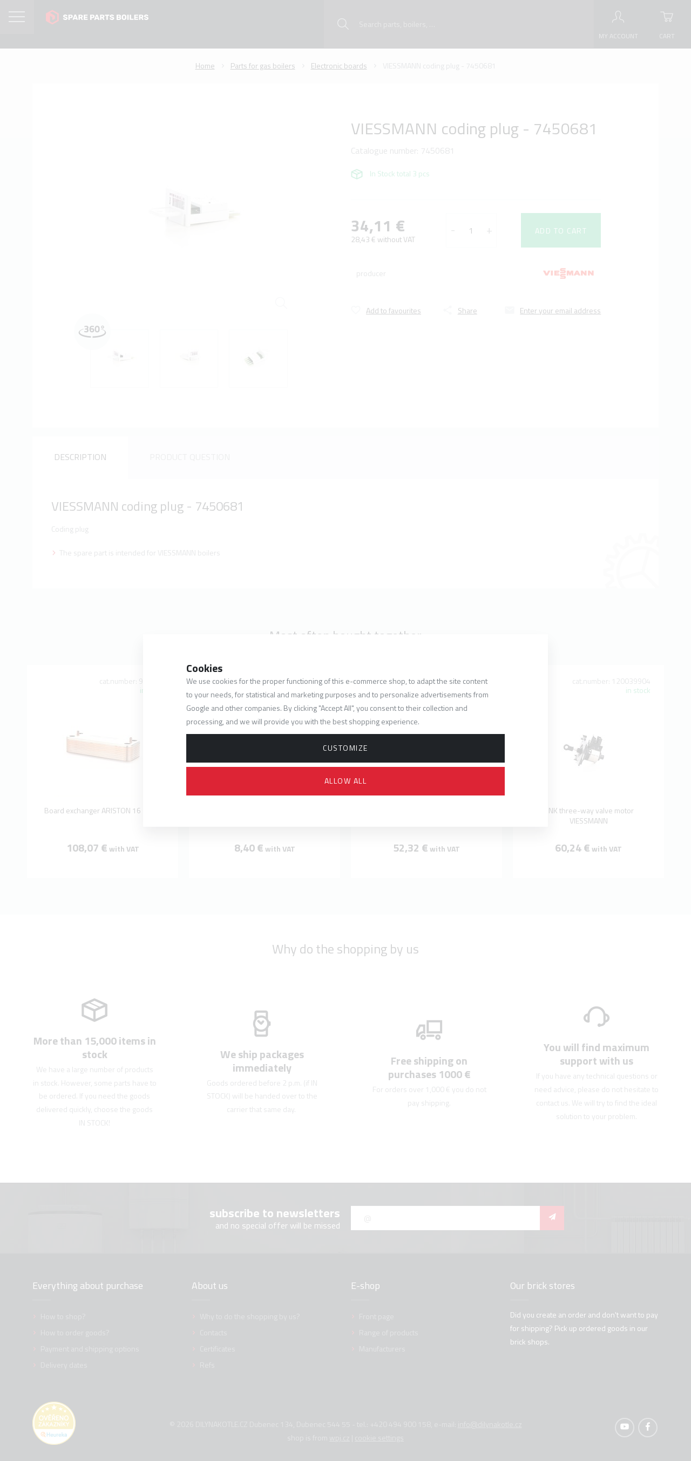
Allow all (345, 780)
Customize (345, 747)
